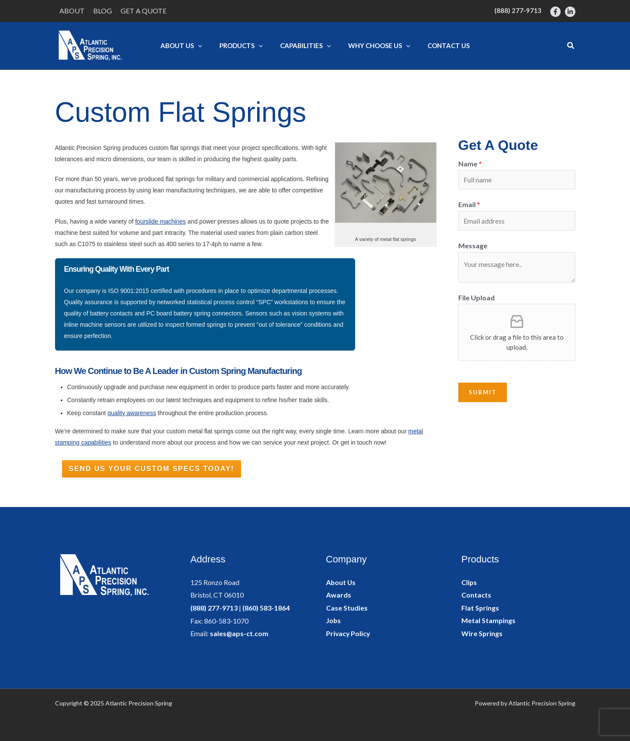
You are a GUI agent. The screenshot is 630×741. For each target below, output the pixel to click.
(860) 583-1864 (266, 608)
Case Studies (347, 608)
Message (472, 245)
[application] (198, 45)
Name (470, 163)
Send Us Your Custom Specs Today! (152, 468)
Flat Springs (480, 608)
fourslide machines (160, 221)
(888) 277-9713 (214, 608)
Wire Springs (482, 633)
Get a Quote (143, 10)
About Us (341, 582)
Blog (102, 10)
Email (469, 204)
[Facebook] (555, 11)
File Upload (476, 297)
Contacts (476, 595)
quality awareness (132, 413)
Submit (482, 392)
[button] (571, 45)
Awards (338, 595)
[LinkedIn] (570, 11)
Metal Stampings (488, 621)
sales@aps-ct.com (239, 633)
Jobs (333, 621)
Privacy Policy (348, 633)
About (72, 10)
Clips (469, 582)
